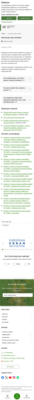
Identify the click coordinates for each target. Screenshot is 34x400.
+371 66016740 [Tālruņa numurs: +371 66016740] (8, 353)
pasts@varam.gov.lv (9, 355)
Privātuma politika (7, 332)
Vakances (5, 314)
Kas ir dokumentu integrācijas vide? (14, 117)
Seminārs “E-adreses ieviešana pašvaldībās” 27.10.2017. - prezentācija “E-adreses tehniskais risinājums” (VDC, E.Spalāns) (18, 169)
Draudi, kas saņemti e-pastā (10, 340)
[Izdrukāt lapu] (17, 221)
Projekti (4, 319)
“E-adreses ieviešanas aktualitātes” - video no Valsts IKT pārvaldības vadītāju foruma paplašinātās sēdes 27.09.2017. (17, 128)
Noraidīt (9, 18)
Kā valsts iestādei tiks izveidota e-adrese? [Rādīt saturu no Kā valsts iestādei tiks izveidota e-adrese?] (15, 89)
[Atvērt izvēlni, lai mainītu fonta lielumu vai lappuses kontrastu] (27, 397)
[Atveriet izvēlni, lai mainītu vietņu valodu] (7, 397)
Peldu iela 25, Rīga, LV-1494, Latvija (14, 358)
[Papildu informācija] (12, 361)
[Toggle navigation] (17, 396)
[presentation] (14, 272)
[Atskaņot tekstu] (8, 41)
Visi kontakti (10, 367)
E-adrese (6, 361)
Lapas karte (5, 337)
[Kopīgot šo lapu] (17, 225)
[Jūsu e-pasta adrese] (18, 295)
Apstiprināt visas (25, 18)
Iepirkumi (5, 317)
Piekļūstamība (6, 334)
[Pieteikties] (18, 301)
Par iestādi (5, 322)
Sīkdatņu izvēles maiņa (8, 343)
